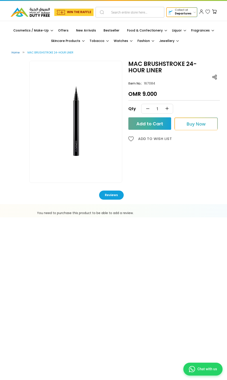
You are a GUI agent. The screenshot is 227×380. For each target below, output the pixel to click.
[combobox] (130, 12)
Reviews (111, 195)
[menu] (113, 35)
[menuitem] (32, 30)
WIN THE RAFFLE (79, 12)
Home (16, 52)
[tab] (113, 195)
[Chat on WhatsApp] (203, 369)
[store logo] (30, 12)
